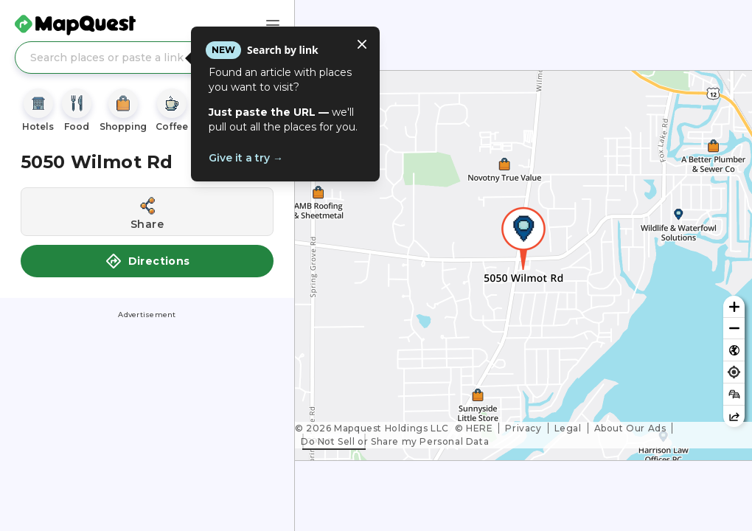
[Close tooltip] (362, 44)
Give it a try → (246, 157)
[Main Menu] (272, 25)
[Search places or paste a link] (147, 57)
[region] (523, 265)
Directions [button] (147, 261)
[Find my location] (734, 372)
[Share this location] (147, 211)
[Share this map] (734, 416)
